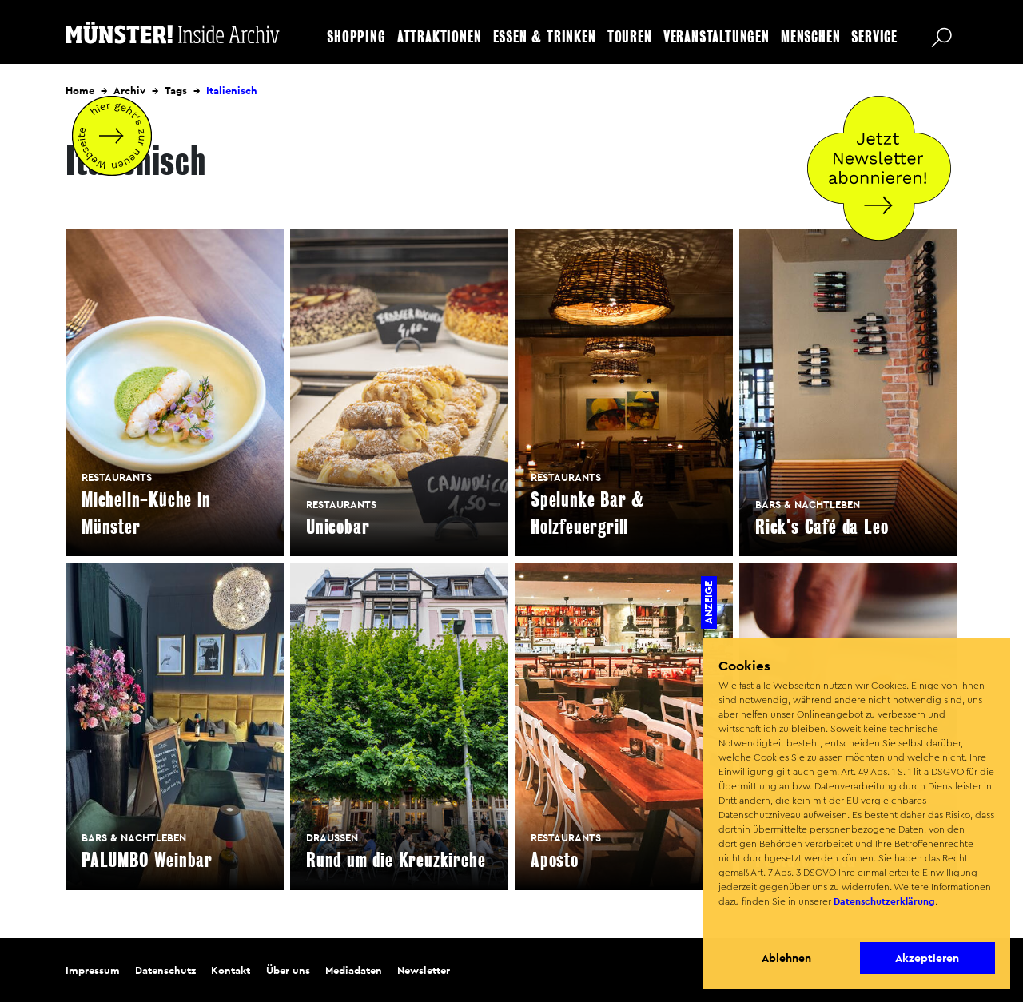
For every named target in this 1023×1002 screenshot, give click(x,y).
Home (80, 90)
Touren (629, 37)
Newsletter (423, 970)
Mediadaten (353, 970)
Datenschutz (165, 970)
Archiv (129, 90)
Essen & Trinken (544, 37)
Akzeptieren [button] (927, 958)
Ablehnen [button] (786, 958)
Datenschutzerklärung (884, 901)
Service (874, 37)
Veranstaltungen (716, 37)
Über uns (288, 970)
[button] (720, 922)
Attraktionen (439, 37)
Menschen (810, 37)
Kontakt (230, 970)
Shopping (356, 37)
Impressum (93, 970)
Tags (176, 90)
